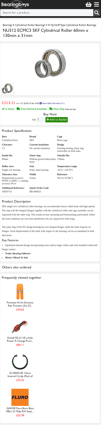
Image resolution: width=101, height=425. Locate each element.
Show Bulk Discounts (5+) (52, 103)
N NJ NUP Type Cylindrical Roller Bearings (72, 25)
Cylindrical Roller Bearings (30, 25)
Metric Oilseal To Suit (16, 257)
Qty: (34, 119)
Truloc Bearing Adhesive (18, 253)
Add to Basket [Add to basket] (57, 119)
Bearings (7, 25)
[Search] (96, 12)
